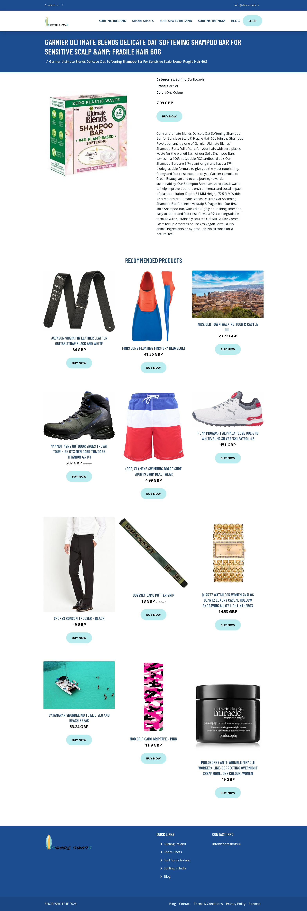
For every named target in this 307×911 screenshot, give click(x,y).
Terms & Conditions (208, 904)
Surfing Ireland (112, 21)
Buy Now (169, 116)
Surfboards (196, 79)
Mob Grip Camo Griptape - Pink (153, 738)
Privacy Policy (236, 904)
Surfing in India (211, 21)
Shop (252, 21)
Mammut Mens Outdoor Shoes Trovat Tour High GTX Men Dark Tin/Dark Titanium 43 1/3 (79, 451)
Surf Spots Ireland (176, 21)
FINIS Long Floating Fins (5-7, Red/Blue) (153, 348)
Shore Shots (143, 21)
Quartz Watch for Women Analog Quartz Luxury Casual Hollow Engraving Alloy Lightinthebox (228, 600)
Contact (185, 904)
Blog (235, 21)
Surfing (181, 79)
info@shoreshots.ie (247, 5)
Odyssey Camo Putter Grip (153, 595)
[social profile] (63, 5)
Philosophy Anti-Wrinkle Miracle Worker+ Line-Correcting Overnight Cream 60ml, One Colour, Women (228, 768)
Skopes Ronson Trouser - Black (79, 618)
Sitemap (255, 904)
